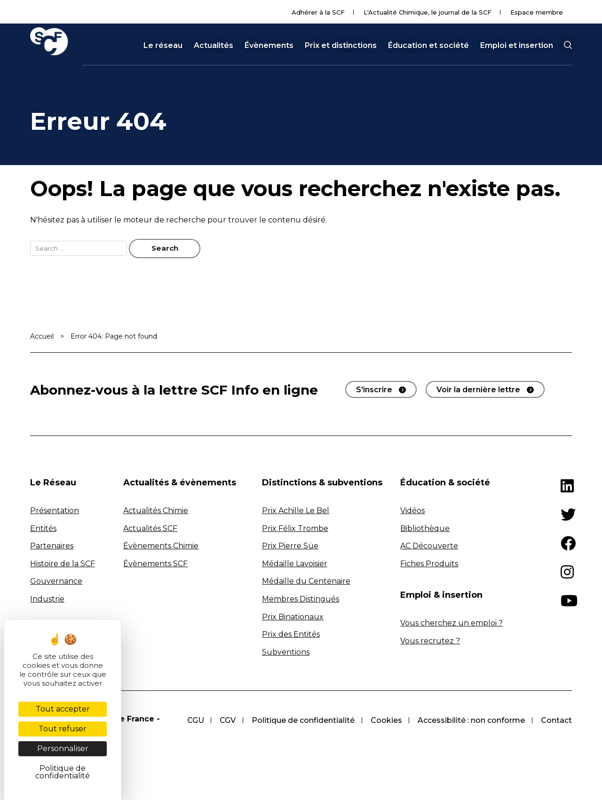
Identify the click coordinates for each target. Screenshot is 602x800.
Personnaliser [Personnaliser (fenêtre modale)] (62, 748)
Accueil (42, 337)
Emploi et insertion (516, 45)
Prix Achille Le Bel (295, 511)
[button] (568, 45)
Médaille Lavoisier (294, 564)
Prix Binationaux (293, 617)
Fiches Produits (429, 564)
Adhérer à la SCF (318, 12)
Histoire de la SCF (62, 564)
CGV (223, 720)
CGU (190, 720)
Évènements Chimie (160, 546)
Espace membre (536, 12)
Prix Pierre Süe (290, 546)
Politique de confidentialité (299, 720)
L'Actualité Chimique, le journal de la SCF (427, 12)
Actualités (213, 45)
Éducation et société (428, 45)
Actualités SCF (150, 528)
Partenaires (51, 546)
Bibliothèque (425, 528)
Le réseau (162, 45)
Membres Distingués (300, 599)
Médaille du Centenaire (306, 582)
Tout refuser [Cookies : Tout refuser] (63, 728)
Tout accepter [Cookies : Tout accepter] (63, 709)
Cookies (384, 720)
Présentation (54, 511)
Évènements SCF (155, 564)
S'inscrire (374, 390)
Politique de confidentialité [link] (62, 772)
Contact (556, 720)
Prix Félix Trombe (295, 528)
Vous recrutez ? (430, 641)
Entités (43, 528)
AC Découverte (429, 546)
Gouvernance (56, 582)
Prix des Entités (291, 635)
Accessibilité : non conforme (470, 720)
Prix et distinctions (341, 45)
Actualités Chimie (155, 511)
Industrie (47, 599)
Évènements (269, 45)
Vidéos (412, 511)
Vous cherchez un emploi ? (451, 623)
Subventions (285, 653)
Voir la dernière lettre (478, 390)
